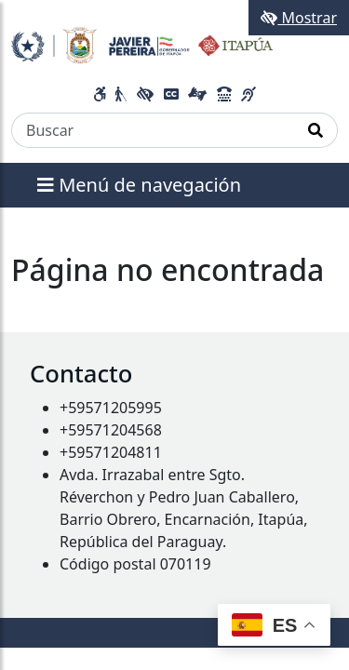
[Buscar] (153, 130)
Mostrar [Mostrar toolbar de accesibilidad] (299, 17)
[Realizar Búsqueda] (316, 130)
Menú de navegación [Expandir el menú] (139, 184)
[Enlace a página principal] (142, 44)
